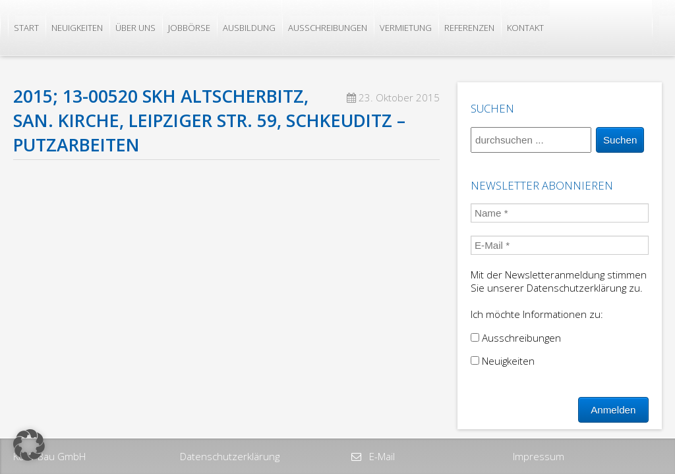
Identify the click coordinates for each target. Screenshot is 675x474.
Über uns (135, 28)
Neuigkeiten (77, 28)
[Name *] (560, 213)
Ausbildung (249, 28)
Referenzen (469, 28)
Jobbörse (189, 28)
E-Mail (381, 456)
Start (26, 28)
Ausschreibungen (327, 28)
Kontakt (525, 28)
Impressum (538, 456)
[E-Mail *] (560, 245)
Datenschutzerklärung (229, 456)
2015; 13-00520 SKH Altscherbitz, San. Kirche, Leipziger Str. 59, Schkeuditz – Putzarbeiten (209, 120)
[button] (29, 445)
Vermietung (406, 28)
